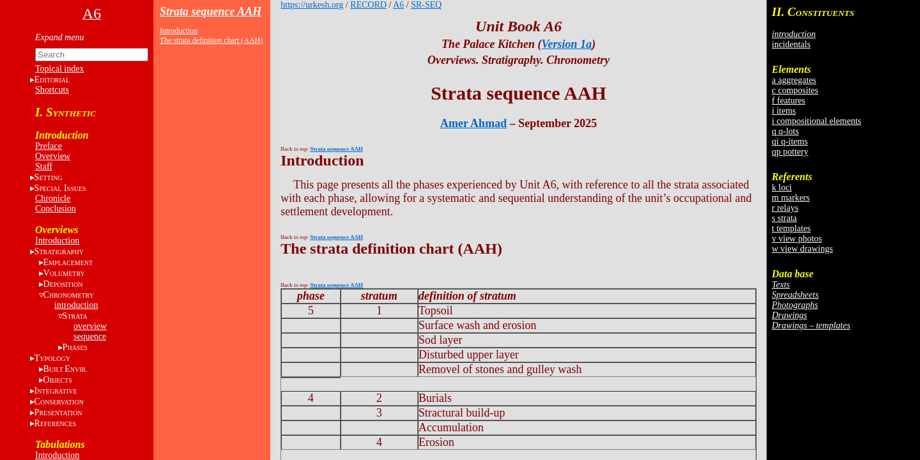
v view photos (797, 238)
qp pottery (790, 152)
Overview (52, 156)
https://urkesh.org (311, 5)
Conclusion (55, 208)
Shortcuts (52, 90)
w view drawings (802, 249)
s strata (784, 218)
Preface (48, 146)
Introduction (57, 240)
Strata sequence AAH (210, 11)
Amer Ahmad (473, 123)
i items (784, 111)
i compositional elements (816, 121)
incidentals (791, 44)
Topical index (59, 68)
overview (90, 326)
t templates (791, 228)
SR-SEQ (426, 5)
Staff (43, 166)
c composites (795, 90)
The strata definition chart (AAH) (211, 40)
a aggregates (794, 80)
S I (60, 188)
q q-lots (785, 131)
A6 (398, 5)
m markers (790, 198)
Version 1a (567, 44)
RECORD (368, 5)
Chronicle (52, 198)
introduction (76, 305)
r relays (785, 208)
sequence (89, 336)
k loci (782, 187)
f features (788, 100)
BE (65, 369)
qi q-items (790, 141)
